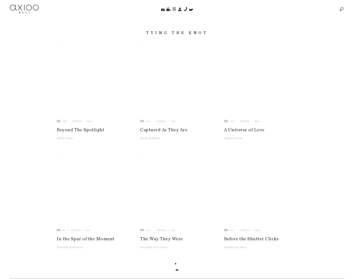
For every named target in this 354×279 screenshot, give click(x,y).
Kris (64, 123)
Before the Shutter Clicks (251, 240)
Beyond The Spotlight (80, 131)
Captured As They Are (163, 131)
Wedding (77, 123)
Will (148, 123)
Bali (89, 123)
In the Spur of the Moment (86, 240)
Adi (63, 232)
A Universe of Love (244, 131)
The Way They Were (161, 240)
